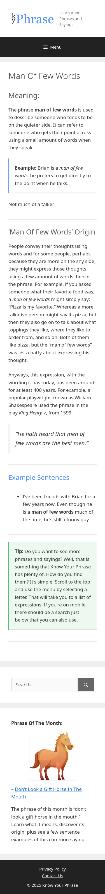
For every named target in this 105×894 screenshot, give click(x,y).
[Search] (86, 684)
